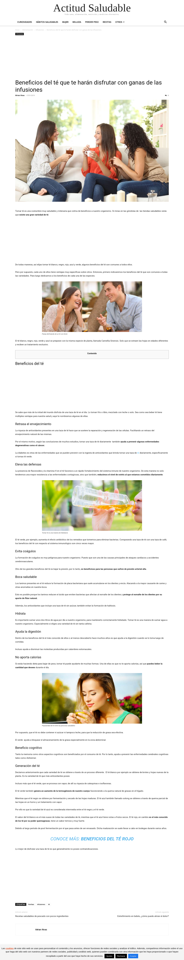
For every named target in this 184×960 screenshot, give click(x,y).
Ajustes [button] (109, 956)
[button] (165, 22)
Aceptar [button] (133, 956)
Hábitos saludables (47, 22)
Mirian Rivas (19, 95)
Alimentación (27, 30)
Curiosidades (24, 22)
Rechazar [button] (121, 956)
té (138, 453)
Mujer (65, 22)
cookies (10, 948)
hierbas (31, 904)
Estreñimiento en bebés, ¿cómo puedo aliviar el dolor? (143, 916)
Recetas (107, 22)
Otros (118, 22)
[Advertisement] (92, 57)
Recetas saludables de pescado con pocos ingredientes (41, 916)
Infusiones (40, 30)
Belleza (76, 22)
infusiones (41, 904)
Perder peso (92, 22)
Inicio (17, 30)
